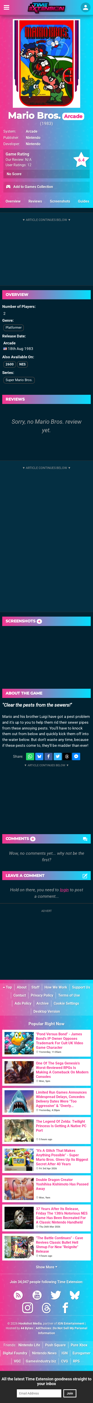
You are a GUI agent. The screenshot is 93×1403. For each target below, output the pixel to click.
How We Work (55, 987)
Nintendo (33, 138)
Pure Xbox (79, 1345)
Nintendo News (44, 1353)
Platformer (14, 328)
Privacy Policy (42, 995)
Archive (42, 1003)
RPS (76, 1361)
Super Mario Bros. (19, 380)
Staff (35, 987)
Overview (13, 201)
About (22, 987)
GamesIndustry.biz (41, 1361)
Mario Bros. (46, 115)
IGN (65, 1353)
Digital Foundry (15, 1353)
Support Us (81, 987)
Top (7, 987)
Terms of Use (69, 995)
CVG (64, 1361)
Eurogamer (82, 1353)
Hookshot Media (30, 1323)
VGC (17, 1361)
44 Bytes (27, 1328)
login (64, 889)
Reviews (35, 201)
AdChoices (43, 1328)
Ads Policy (23, 1003)
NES (22, 364)
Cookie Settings (66, 1003)
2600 (10, 364)
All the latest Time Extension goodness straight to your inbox (46, 1381)
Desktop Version (46, 1011)
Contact (19, 995)
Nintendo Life (29, 1345)
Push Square (55, 1345)
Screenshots (60, 201)
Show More (46, 1267)
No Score (14, 174)
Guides (83, 201)
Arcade (32, 131)
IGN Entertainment (71, 1323)
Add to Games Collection (29, 187)
